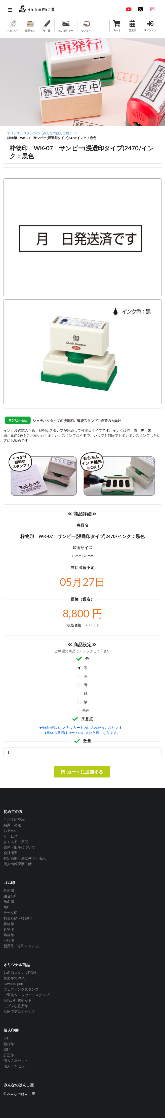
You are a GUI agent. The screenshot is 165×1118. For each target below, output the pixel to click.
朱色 (85, 710)
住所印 (9, 891)
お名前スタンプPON (20, 973)
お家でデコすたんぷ (19, 1011)
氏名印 (9, 902)
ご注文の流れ (14, 820)
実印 (7, 1038)
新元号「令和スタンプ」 (23, 946)
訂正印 (9, 1055)
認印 (7, 1049)
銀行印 (9, 1044)
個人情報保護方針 (18, 864)
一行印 (9, 940)
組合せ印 (11, 896)
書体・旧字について (19, 847)
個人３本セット (16, 1066)
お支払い (11, 831)
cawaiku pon (13, 984)
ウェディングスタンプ (21, 989)
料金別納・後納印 (18, 918)
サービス (11, 836)
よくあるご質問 (16, 842)
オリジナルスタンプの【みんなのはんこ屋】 (39, 133)
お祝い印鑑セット (18, 1000)
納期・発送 (12, 825)
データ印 (11, 913)
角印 (7, 907)
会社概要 (11, 853)
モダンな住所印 (16, 1006)
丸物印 (9, 929)
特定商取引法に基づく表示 (25, 858)
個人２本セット (16, 1061)
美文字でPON (14, 978)
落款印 (9, 935)
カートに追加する (81, 771)
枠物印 (9, 924)
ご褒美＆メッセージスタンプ (26, 995)
